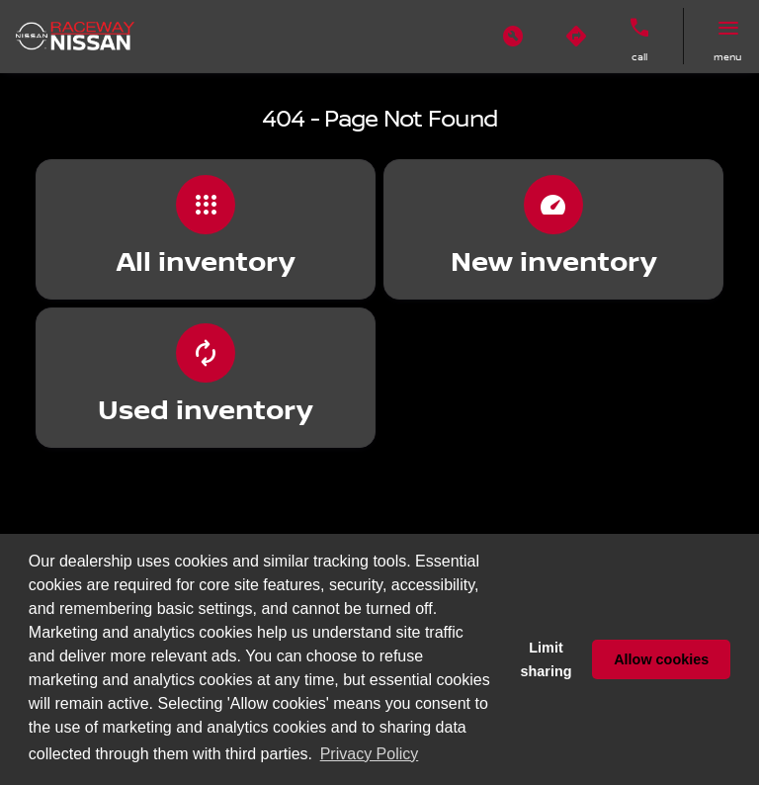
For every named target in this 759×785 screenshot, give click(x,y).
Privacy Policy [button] (369, 753)
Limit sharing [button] (546, 659)
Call (639, 56)
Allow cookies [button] (661, 659)
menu (727, 56)
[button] (513, 36)
